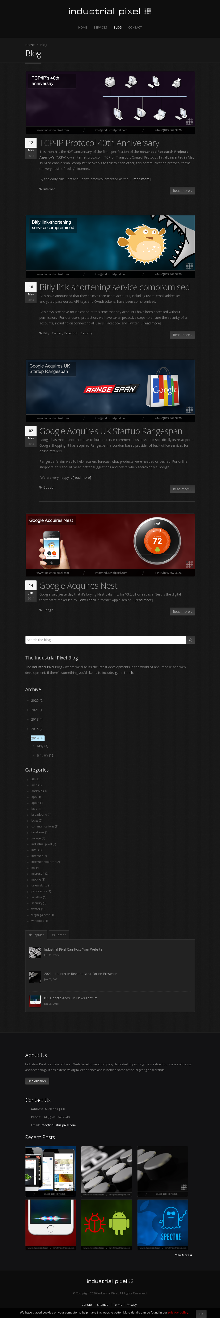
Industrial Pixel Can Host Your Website (73, 973)
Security (86, 333)
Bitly (46, 333)
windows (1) (39, 921)
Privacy (132, 1305)
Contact (135, 27)
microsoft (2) (40, 874)
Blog (118, 27)
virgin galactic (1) (42, 915)
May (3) (42, 745)
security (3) (38, 903)
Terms (117, 1305)
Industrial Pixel (43, 667)
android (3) (38, 791)
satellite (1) (38, 897)
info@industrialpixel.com (58, 1125)
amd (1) (36, 785)
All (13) (35, 779)
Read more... (182, 190)
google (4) (38, 838)
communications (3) (44, 826)
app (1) (36, 797)
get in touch (124, 672)
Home (82, 27)
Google (48, 488)
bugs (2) (36, 821)
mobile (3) (38, 879)
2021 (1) (37, 710)
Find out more (37, 1081)
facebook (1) (39, 832)
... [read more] (140, 179)
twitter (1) (37, 909)
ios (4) (35, 868)
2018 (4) (37, 719)
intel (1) (36, 850)
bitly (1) (36, 809)
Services (100, 27)
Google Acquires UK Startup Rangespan (110, 431)
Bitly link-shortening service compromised (114, 287)
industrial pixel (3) (43, 844)
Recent (59, 935)
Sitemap (102, 1305)
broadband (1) (41, 815)
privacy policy (178, 1312)
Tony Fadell (87, 600)
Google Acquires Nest (78, 585)
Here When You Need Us (63, 949)
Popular (36, 935)
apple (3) (37, 803)
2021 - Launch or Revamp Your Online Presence (80, 998)
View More (183, 1255)
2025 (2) (37, 700)
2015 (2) (37, 728)
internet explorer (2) (45, 862)
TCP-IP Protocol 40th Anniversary (99, 143)
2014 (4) (37, 738)
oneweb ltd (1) (41, 885)
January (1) (45, 755)
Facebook (71, 333)
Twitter (57, 333)
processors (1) (41, 891)
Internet (49, 189)
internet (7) (39, 856)
